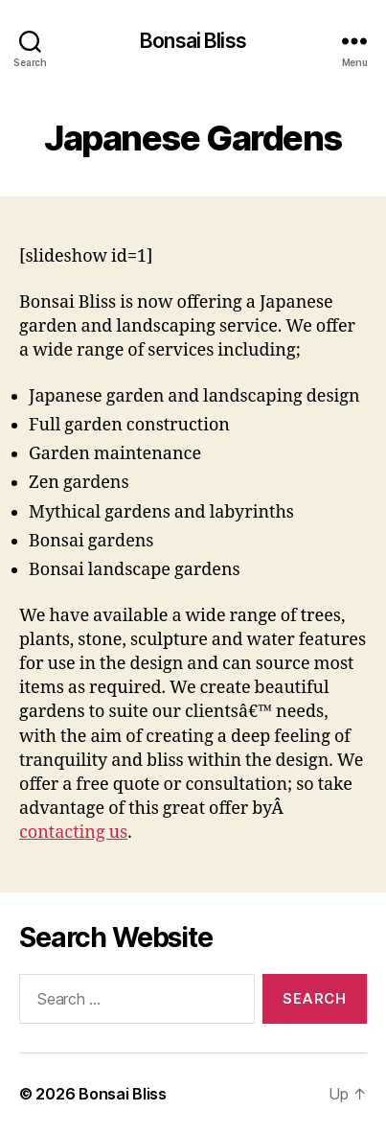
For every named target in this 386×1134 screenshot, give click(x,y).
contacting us (73, 833)
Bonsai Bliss (193, 41)
